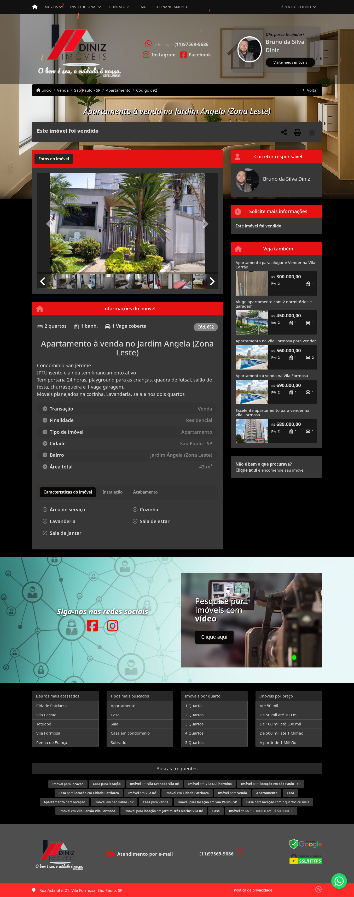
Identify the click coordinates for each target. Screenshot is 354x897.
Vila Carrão (46, 714)
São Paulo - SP (87, 90)
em (154, 784)
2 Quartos (194, 714)
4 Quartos (194, 733)
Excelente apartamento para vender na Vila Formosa (273, 412)
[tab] (53, 159)
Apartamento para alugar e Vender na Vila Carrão (275, 264)
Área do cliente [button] (296, 7)
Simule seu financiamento (163, 7)
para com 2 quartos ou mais (277, 802)
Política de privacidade (253, 890)
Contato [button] (117, 7)
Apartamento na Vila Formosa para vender (276, 340)
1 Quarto (193, 705)
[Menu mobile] (35, 7)
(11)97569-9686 (192, 44)
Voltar (310, 90)
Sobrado (118, 742)
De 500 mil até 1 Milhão (281, 733)
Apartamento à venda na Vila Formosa (272, 375)
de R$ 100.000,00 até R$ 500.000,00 (261, 811)
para (68, 784)
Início (44, 90)
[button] (233, 49)
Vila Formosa (48, 733)
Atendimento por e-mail (140, 854)
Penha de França (51, 742)
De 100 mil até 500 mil (280, 723)
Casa (115, 714)
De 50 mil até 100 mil (279, 714)
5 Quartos (194, 742)
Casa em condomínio (130, 733)
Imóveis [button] (50, 7)
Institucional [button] (83, 7)
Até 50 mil (269, 705)
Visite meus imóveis (290, 62)
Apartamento (118, 90)
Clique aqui (246, 470)
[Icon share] (159, 54)
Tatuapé (43, 723)
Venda (63, 90)
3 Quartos (194, 723)
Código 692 (146, 90)
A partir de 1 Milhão (278, 742)
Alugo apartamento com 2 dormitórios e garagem (274, 304)
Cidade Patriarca (51, 705)
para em (270, 784)
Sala (114, 723)
